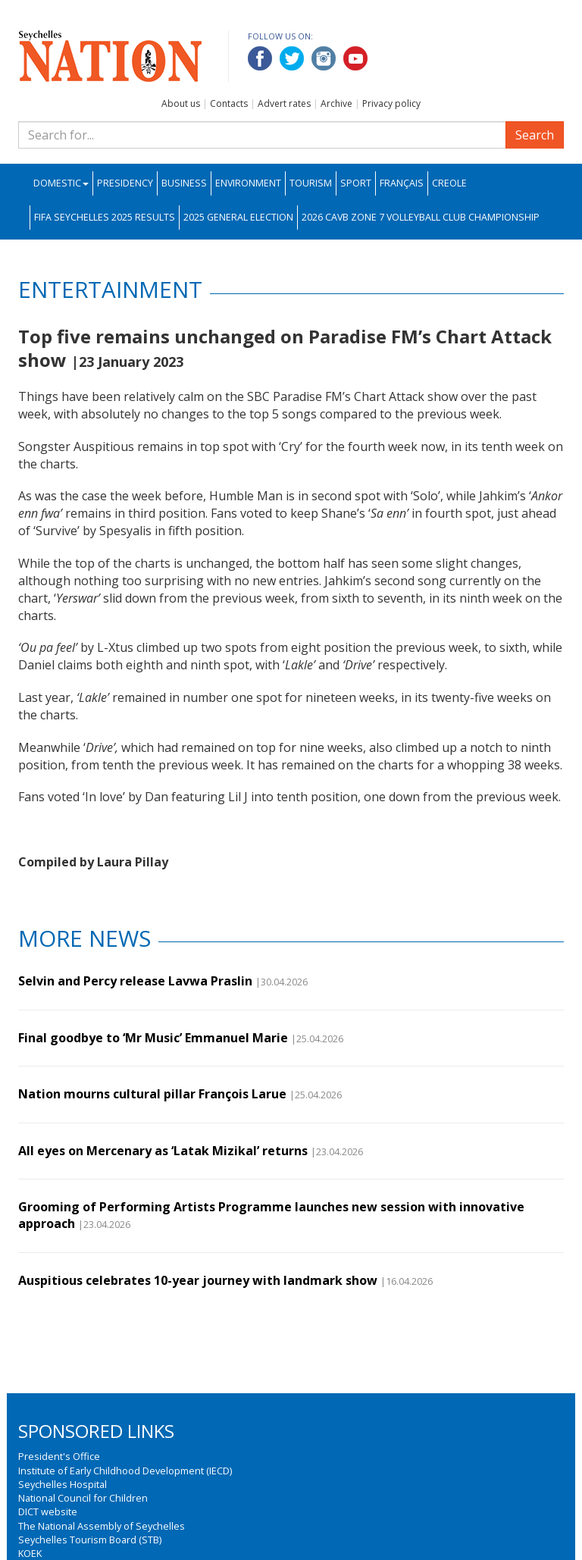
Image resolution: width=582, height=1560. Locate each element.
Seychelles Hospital (62, 1484)
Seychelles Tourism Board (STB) (89, 1539)
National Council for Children (83, 1498)
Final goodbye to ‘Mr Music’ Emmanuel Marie (153, 1037)
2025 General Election (238, 217)
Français (402, 183)
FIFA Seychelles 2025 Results (104, 217)
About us (180, 103)
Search (534, 135)
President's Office (59, 1456)
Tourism (310, 183)
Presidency (125, 183)
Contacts (229, 103)
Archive (336, 103)
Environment (248, 183)
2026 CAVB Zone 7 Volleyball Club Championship (421, 217)
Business (184, 183)
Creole (449, 183)
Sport (355, 183)
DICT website (47, 1511)
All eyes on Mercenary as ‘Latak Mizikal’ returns (163, 1150)
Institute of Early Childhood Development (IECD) (125, 1470)
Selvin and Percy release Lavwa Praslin (135, 981)
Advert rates (284, 103)
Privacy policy (391, 103)
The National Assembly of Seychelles (101, 1526)
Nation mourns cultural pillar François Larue (152, 1093)
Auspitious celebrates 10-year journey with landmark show (197, 1280)
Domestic (61, 183)
